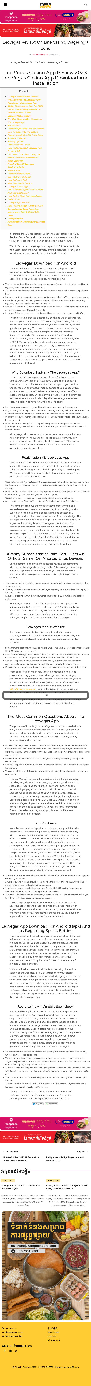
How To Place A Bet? (17, 180)
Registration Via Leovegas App (21, 103)
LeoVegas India (8, 1180)
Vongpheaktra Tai (40, 54)
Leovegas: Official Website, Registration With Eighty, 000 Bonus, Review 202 (67, 1187)
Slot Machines (14, 125)
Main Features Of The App (19, 183)
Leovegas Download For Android (22, 96)
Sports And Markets (16, 138)
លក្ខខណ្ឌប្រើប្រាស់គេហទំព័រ (12, 1336)
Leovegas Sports (15, 218)
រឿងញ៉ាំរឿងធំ (52, 1328)
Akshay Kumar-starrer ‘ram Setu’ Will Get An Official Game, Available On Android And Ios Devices (25, 109)
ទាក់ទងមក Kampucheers (12, 1332)
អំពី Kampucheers (9, 1328)
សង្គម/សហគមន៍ (54, 1340)
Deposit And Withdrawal (19, 177)
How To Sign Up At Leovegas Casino (24, 196)
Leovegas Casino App (17, 186)
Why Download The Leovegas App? (24, 100)
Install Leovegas (14, 161)
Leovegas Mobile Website (19, 116)
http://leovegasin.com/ (22, 689)
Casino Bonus (13, 199)
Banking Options (15, 141)
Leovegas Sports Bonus (18, 145)
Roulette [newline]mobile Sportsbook (25, 135)
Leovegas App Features (18, 202)
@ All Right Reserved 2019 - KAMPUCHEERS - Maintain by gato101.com (45, 1367)
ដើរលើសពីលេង (53, 1332)
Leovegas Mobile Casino (18, 174)
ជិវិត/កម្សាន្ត (52, 1336)
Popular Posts (14, 170)
